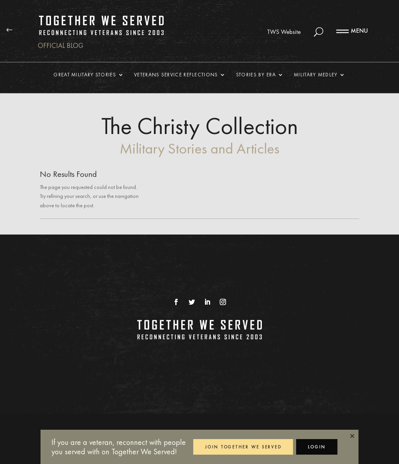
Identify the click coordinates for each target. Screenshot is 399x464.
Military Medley (316, 75)
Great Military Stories (84, 75)
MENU (359, 30)
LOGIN (317, 447)
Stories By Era (256, 75)
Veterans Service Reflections (176, 75)
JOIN (243, 447)
